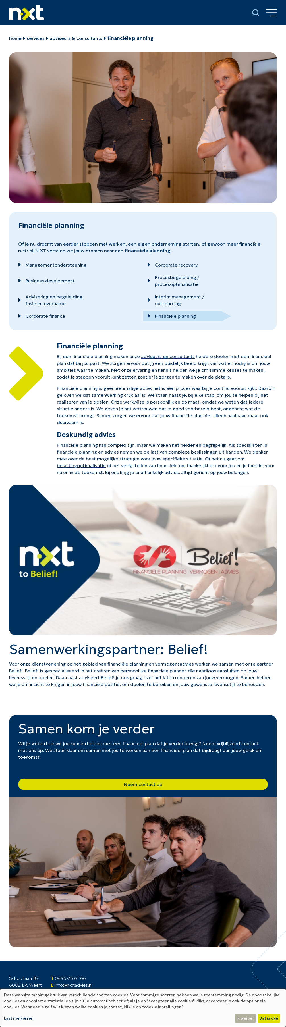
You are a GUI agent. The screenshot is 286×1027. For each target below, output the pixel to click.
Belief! (16, 670)
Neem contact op (143, 784)
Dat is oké (268, 1018)
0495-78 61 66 (70, 978)
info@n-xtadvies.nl (73, 985)
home (15, 38)
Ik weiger (245, 1018)
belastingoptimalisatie (81, 465)
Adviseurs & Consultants (76, 38)
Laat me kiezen (19, 1018)
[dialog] (143, 1008)
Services (36, 38)
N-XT (41, 250)
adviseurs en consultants (168, 356)
